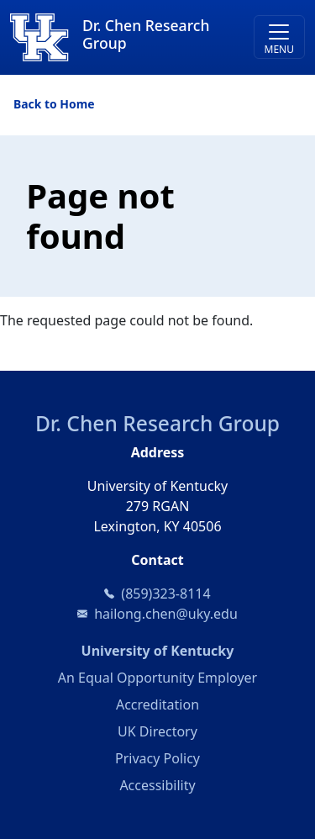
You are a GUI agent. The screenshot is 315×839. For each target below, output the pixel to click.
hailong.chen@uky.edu (166, 613)
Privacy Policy (157, 758)
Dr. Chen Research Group (157, 423)
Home (77, 104)
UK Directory (157, 731)
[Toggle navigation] (279, 37)
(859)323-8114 (165, 593)
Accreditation (157, 704)
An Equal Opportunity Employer (157, 677)
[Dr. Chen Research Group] (120, 37)
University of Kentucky (193, 650)
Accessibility (157, 785)
